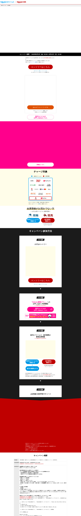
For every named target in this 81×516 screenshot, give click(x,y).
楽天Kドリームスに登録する (33, 174)
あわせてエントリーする (40, 70)
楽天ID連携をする (32, 288)
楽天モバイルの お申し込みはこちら (40, 79)
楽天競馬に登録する (47, 174)
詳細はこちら (40, 119)
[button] (40, 51)
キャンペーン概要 (33, 46)
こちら (50, 179)
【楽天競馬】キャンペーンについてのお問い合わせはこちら (31, 490)
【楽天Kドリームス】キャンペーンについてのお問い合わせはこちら (32, 492)
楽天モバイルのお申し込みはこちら (40, 242)
